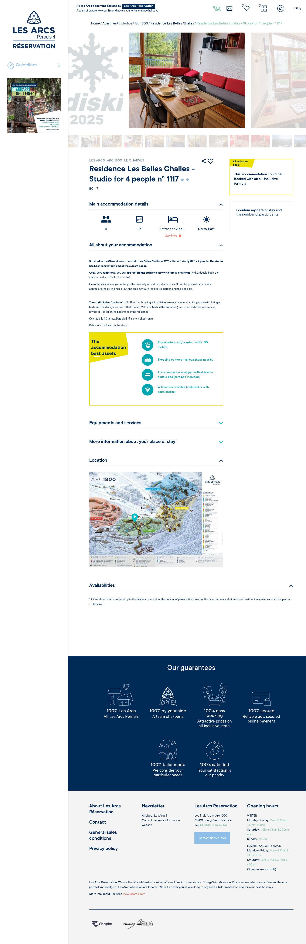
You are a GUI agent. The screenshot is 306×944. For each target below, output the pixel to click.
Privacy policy (103, 848)
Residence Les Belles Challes (172, 24)
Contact (97, 822)
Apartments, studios (117, 24)
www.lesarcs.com (134, 894)
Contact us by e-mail (212, 838)
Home (95, 24)
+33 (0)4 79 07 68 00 (213, 825)
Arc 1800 (141, 24)
